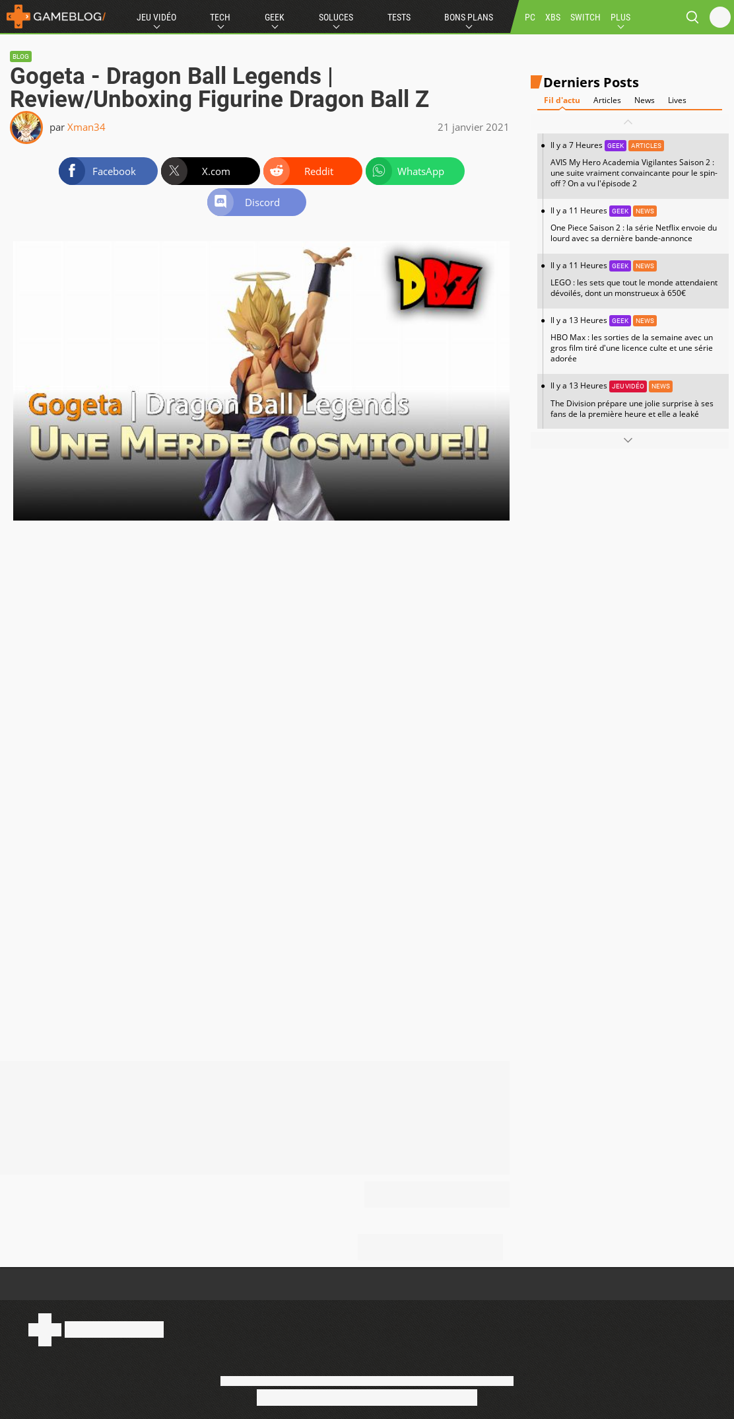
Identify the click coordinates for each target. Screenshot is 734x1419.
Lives (677, 100)
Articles (607, 100)
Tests (399, 17)
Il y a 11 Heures (636, 224)
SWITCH (585, 17)
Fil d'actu (562, 100)
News (644, 100)
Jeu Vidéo (156, 17)
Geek (274, 17)
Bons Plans (468, 17)
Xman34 (86, 126)
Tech (220, 17)
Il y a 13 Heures (636, 339)
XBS (552, 17)
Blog (21, 56)
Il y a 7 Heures (636, 164)
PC (530, 17)
